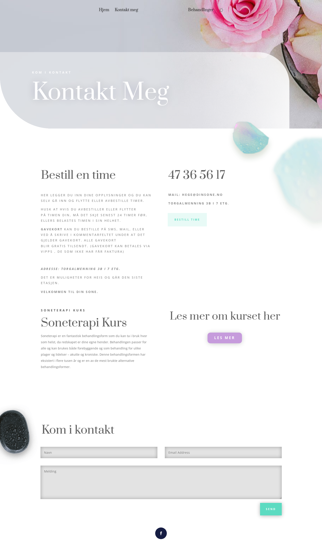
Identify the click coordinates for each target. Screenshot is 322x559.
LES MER (224, 337)
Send (271, 509)
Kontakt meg (138, 10)
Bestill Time (187, 219)
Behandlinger (189, 10)
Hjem (116, 10)
